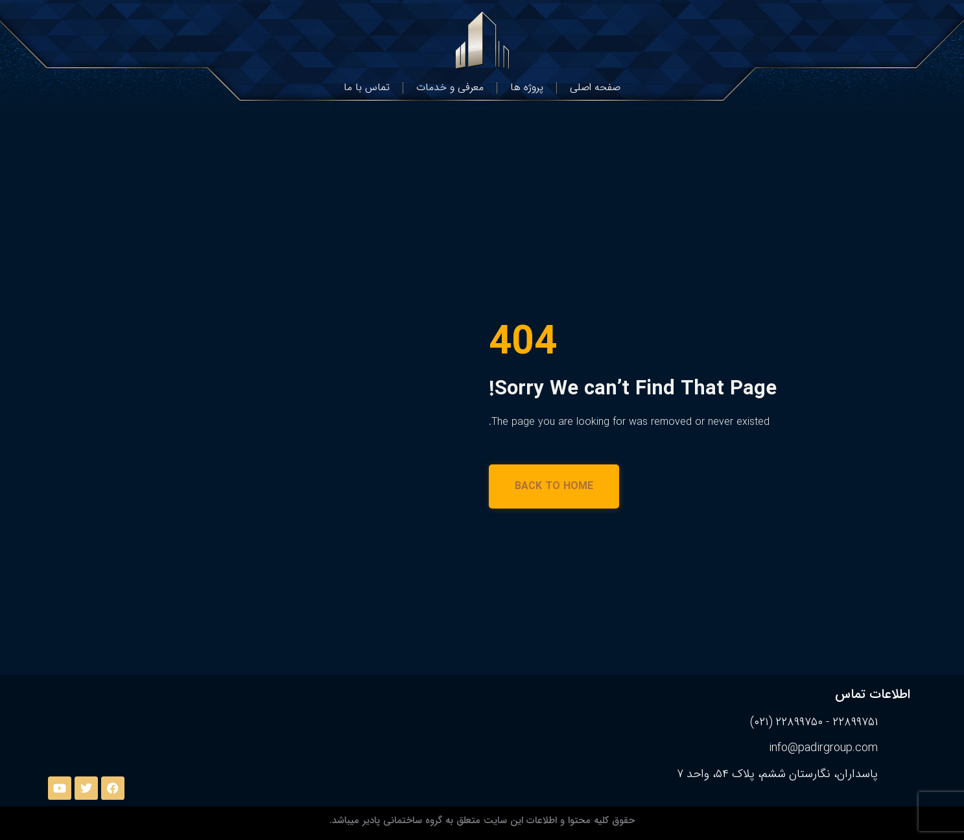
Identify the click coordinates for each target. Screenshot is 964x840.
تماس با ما (367, 87)
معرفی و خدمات (450, 87)
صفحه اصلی (595, 87)
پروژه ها (526, 87)
